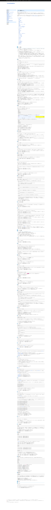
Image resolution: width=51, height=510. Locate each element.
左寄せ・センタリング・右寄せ (22, 24)
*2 (6, 500)
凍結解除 (17, 0)
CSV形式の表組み (20, 22)
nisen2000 (8, 0)
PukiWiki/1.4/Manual (9, 16)
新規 (20, 0)
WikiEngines (8, 14)
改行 (19, 29)
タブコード (20, 40)
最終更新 (23, 0)
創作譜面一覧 (8, 11)
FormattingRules (11, 3)
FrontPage (8, 19)
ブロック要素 (19, 18)
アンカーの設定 (20, 34)
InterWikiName (8, 17)
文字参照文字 (20, 42)
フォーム (20, 27)
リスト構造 (20, 20)
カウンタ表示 (20, 35)
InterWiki (20, 38)
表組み (19, 21)
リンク (19, 39)
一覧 (26, 0)
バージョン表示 (20, 36)
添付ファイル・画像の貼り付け (22, 26)
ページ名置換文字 (20, 41)
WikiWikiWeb (8, 18)
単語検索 (29, 0)
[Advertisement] (25, 6)
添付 (14, 0)
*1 (6, 499)
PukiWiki (24, 345)
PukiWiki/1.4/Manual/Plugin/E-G (10, 20)
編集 (12, 0)
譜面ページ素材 (8, 13)
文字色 (19, 31)
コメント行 (20, 44)
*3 (27, 287)
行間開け (20, 25)
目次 (19, 23)
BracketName (8, 15)
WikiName (20, 37)
